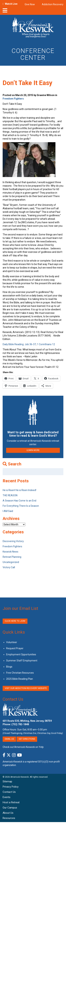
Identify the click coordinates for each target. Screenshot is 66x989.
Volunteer (11, 642)
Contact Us (13, 699)
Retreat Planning (12, 556)
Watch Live (11, 3)
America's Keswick (12, 761)
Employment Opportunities (21, 654)
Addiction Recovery (52, 4)
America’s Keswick (19, 777)
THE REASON (10, 495)
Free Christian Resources (20, 672)
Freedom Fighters (13, 98)
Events (6, 797)
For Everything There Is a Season (21, 505)
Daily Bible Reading (13, 344)
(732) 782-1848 (20, 724)
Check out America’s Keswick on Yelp (23, 747)
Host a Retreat (11, 802)
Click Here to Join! (15, 621)
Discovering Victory (13, 541)
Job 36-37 (30, 344)
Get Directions (27, 739)
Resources (9, 818)
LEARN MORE (33, 450)
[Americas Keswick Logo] (33, 28)
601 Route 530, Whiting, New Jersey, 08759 (27, 720)
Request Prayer (14, 648)
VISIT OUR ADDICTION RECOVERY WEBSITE (26, 688)
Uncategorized (11, 562)
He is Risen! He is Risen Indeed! (19, 490)
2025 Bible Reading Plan (19, 678)
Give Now (30, 4)
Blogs (9, 666)
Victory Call (9, 567)
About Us (8, 812)
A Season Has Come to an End (19, 500)
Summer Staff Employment (21, 660)
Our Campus (10, 807)
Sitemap (7, 781)
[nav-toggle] (5, 11)
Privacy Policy (10, 786)
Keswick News (10, 551)
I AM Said (8, 511)
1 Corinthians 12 (46, 344)
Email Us (9, 739)
